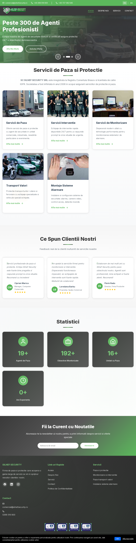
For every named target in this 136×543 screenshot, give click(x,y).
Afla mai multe (128, 539)
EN (131, 3)
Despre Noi (53, 475)
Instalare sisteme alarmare (105, 484)
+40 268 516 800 (39, 3)
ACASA (91, 11)
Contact (51, 484)
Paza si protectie (100, 470)
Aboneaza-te (89, 446)
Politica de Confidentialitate (60, 488)
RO (125, 3)
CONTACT (129, 11)
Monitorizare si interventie (105, 475)
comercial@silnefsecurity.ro (14, 3)
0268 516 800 (8, 515)
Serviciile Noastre (14, 49)
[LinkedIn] (11, 484)
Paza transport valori (103, 479)
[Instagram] (18, 484)
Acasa (51, 470)
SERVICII (117, 11)
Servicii (51, 479)
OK (117, 539)
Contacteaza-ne (40, 49)
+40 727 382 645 (64, 3)
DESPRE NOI (103, 11)
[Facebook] (4, 484)
